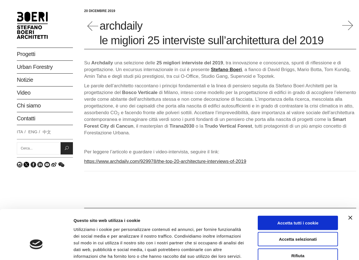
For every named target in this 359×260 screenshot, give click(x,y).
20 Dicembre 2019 (99, 11)
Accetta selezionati (298, 202)
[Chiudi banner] (350, 181)
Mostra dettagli (298, 249)
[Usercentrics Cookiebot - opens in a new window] (36, 249)
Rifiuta (298, 219)
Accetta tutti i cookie (298, 186)
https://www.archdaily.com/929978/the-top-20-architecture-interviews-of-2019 (165, 161)
